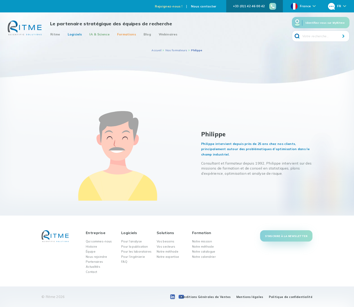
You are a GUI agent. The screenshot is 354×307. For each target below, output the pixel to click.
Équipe (90, 251)
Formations (126, 34)
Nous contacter (204, 6)
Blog (147, 34)
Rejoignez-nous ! (168, 6)
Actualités (93, 266)
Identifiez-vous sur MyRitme (325, 22)
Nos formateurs (176, 50)
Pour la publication (134, 246)
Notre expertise (168, 256)
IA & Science (99, 34)
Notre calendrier (204, 256)
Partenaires (94, 261)
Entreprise (95, 232)
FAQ (124, 261)
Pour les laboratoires (136, 251)
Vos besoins (165, 241)
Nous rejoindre (96, 256)
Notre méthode (167, 251)
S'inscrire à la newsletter (286, 236)
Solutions (165, 232)
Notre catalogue (203, 251)
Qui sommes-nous (99, 241)
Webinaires (168, 34)
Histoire (91, 246)
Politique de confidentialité (290, 297)
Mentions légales (249, 297)
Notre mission (202, 241)
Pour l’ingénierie (133, 256)
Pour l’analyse (131, 241)
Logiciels (75, 34)
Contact (91, 272)
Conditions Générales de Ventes (205, 297)
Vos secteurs (166, 246)
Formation (201, 232)
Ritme (55, 34)
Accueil (156, 50)
